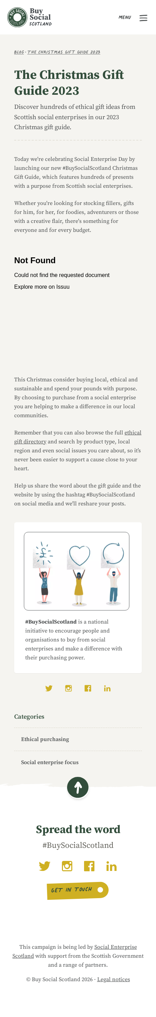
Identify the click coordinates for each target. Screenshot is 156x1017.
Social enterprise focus (50, 762)
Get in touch (71, 890)
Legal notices (113, 979)
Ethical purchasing (45, 739)
